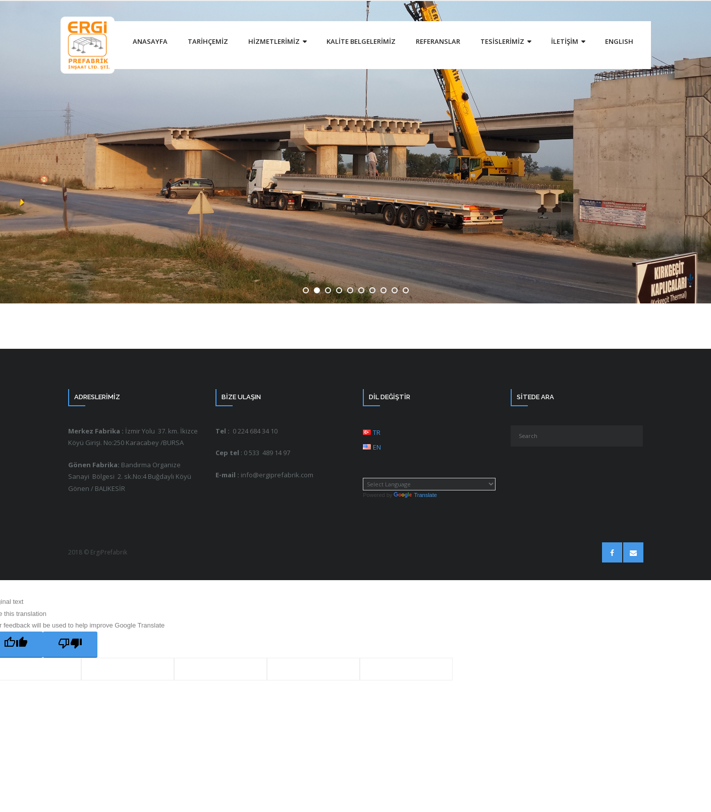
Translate (415, 495)
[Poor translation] (70, 645)
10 (406, 290)
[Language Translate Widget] (429, 484)
